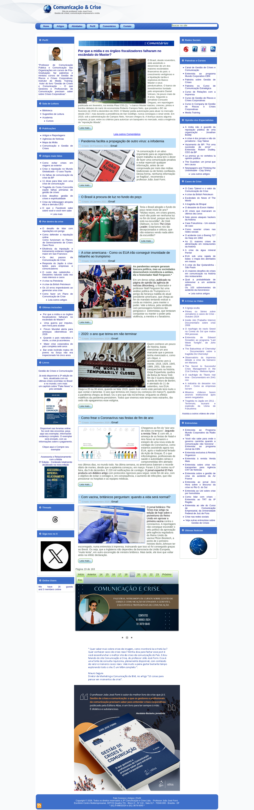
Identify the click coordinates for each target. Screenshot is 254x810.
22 (151, 574)
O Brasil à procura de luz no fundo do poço (111, 197)
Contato (127, 26)
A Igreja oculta (192, 308)
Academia (47, 117)
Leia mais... (85, 128)
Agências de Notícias (53, 139)
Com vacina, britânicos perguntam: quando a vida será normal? (125, 497)
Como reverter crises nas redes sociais (200, 230)
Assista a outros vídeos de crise (198, 413)
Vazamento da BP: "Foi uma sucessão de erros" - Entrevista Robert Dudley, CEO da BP (200, 148)
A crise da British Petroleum (56, 284)
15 (107, 574)
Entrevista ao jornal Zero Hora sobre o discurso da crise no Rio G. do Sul (200, 485)
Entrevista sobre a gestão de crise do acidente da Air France (200, 476)
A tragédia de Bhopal (195, 204)
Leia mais (58, 214)
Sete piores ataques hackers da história (200, 218)
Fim (80, 580)
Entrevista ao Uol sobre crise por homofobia (200, 492)
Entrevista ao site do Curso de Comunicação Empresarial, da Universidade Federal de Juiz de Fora (200, 509)
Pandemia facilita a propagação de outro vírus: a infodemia (122, 141)
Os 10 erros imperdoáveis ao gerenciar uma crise (57, 289)
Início (81, 574)
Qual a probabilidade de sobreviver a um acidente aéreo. (200, 282)
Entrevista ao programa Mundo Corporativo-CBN (200, 75)
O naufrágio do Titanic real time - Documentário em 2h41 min (200, 377)
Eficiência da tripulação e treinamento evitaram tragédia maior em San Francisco (57, 251)
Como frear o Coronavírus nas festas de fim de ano (117, 418)
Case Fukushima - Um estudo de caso (200, 224)
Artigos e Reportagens (53, 135)
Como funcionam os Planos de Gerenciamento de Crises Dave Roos (58, 242)
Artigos (60, 26)
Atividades (77, 26)
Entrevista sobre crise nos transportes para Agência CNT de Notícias (200, 467)
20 (138, 574)
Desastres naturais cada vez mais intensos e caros (57, 276)
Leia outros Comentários (127, 134)
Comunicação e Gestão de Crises (57, 147)
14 (101, 574)
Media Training (192, 112)
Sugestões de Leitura (53, 114)
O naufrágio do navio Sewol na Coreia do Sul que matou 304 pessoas (200, 331)
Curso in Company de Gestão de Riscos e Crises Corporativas (200, 107)
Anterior (91, 574)
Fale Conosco (119, 798)
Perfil (92, 26)
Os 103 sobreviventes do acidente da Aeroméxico (200, 288)
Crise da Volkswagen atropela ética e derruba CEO (57, 203)
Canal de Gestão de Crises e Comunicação (200, 68)
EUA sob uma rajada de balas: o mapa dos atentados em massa (200, 259)
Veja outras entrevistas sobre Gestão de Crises (200, 521)
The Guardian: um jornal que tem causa (200, 163)
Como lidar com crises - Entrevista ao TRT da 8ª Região (200, 499)
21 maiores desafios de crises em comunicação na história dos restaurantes (200, 274)
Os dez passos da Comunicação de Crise (57, 258)
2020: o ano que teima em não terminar (109, 334)
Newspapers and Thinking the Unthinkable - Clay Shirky (200, 169)
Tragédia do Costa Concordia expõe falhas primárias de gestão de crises (57, 190)
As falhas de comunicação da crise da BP (57, 176)
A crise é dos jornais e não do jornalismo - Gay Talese (200, 139)
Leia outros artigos (57, 300)
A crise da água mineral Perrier (200, 251)
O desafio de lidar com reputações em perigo (57, 229)
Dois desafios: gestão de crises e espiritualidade (57, 197)
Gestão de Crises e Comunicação (55, 371)
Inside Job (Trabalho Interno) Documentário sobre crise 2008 (200, 323)
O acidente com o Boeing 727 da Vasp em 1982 (200, 236)
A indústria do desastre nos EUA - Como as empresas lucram (200, 386)
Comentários (109, 26)
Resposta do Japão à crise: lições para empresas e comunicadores (57, 266)
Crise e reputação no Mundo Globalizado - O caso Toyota (57, 170)
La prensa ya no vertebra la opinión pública (200, 157)
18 (126, 574)
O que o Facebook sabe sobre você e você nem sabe (57, 209)
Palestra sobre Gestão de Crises (200, 81)
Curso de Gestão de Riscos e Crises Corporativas (200, 99)
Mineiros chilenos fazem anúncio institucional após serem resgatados (200, 395)
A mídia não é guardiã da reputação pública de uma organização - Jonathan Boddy (200, 131)
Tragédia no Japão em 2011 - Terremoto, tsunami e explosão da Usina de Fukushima (200, 405)
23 (157, 574)
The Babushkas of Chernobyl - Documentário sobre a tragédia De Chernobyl (200, 351)
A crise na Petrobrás (52, 280)
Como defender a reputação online (57, 236)
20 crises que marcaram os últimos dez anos (200, 212)
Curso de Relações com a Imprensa (200, 93)
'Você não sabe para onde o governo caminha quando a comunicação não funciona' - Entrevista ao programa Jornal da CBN (200, 443)
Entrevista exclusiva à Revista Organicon (200, 453)
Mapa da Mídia (50, 142)
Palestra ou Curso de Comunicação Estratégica (200, 87)
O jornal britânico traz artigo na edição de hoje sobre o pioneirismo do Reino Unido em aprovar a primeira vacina (159, 514)
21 (145, 574)
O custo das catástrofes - (57, 272)
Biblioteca (47, 110)
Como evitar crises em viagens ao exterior (57, 164)
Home (46, 26)
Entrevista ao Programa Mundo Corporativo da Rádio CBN (200, 433)
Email (114, 145)
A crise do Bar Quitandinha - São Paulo (200, 266)
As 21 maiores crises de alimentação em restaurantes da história (200, 244)
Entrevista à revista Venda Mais (200, 459)
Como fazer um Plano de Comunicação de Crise (57, 295)
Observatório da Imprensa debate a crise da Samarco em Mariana (200, 360)
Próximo (166, 574)
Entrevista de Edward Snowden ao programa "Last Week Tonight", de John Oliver (200, 341)
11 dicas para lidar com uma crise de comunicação (57, 182)
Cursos (49, 121)
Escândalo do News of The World (200, 199)
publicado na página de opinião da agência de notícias (151, 282)
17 (119, 574)
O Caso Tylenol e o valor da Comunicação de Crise (200, 189)
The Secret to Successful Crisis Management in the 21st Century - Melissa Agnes (200, 369)
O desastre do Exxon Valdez (199, 207)
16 (113, 574)
